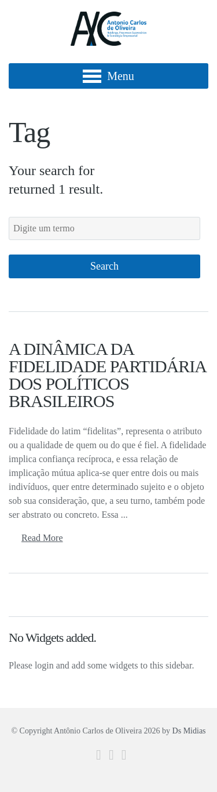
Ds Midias (189, 730)
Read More (42, 538)
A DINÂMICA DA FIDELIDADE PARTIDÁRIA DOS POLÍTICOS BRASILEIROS (107, 374)
